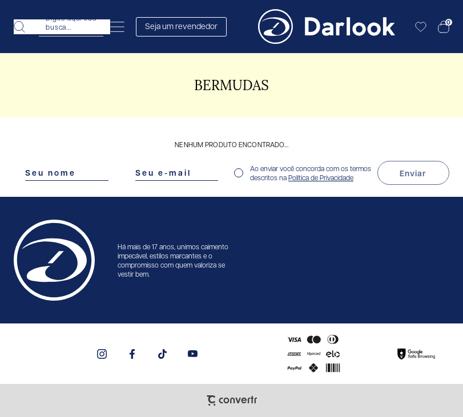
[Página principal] (326, 26)
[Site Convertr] (232, 400)
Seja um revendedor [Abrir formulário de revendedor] (181, 26)
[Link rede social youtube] (192, 354)
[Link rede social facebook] (132, 354)
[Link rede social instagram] (102, 354)
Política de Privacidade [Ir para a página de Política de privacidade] (320, 177)
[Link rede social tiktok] (162, 354)
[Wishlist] (420, 27)
